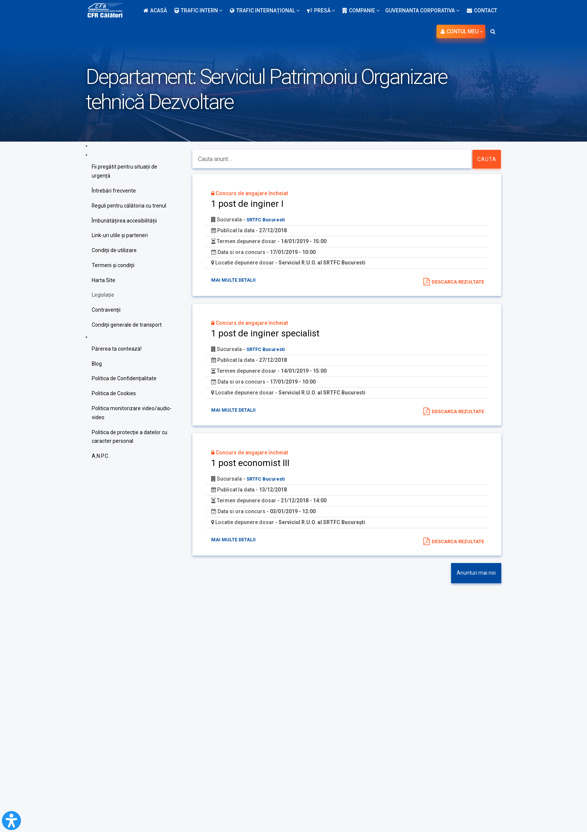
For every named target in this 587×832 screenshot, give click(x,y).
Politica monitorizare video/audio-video (132, 413)
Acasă (155, 10)
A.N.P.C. (100, 457)
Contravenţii (106, 311)
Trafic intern (198, 10)
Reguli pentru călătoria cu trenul (129, 206)
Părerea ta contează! (117, 350)
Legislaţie (103, 296)
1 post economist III (250, 464)
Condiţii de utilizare (114, 251)
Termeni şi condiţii (113, 266)
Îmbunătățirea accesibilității (124, 221)
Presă (321, 10)
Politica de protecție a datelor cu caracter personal (129, 437)
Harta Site (103, 281)
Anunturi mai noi (476, 574)
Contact (482, 10)
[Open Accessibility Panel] (11, 820)
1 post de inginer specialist (265, 334)
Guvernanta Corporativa (422, 10)
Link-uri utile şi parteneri (120, 236)
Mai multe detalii (235, 280)
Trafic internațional (264, 10)
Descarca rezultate (455, 282)
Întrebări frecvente (114, 191)
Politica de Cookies (114, 394)
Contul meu (462, 31)
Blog (97, 364)
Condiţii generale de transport (127, 326)
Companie (361, 10)
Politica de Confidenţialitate (124, 379)
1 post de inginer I (247, 204)
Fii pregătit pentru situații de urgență (124, 171)
